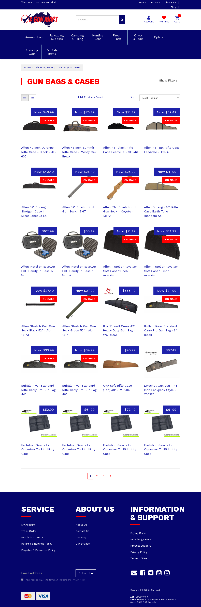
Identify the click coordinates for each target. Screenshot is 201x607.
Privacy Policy (138, 552)
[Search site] (122, 19)
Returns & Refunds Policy (36, 543)
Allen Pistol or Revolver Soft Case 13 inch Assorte (161, 271)
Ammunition (33, 37)
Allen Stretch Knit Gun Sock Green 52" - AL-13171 (79, 330)
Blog (174, 7)
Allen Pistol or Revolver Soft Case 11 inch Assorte (120, 271)
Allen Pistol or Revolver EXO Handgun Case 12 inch (38, 271)
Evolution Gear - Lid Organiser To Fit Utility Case (37, 449)
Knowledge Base (140, 539)
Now (44, 112)
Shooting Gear (31, 52)
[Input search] (97, 19)
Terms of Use (138, 558)
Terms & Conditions (58, 580)
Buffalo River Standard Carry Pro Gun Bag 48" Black (160, 330)
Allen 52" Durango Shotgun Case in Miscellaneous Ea (34, 211)
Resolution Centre (32, 537)
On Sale (156, 2)
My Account (28, 524)
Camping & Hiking (77, 37)
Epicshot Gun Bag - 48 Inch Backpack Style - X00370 (160, 390)
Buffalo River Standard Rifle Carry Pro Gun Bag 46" (79, 390)
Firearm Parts (117, 37)
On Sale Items (52, 52)
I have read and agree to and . (53, 580)
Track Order (28, 531)
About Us (81, 524)
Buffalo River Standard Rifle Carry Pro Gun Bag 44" (38, 390)
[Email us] (134, 572)
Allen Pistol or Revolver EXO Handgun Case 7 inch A (79, 271)
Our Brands (83, 543)
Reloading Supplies (56, 37)
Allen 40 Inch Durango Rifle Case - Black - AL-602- (38, 152)
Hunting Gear (97, 37)
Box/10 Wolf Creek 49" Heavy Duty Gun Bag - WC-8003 (119, 330)
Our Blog (81, 537)
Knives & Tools (137, 37)
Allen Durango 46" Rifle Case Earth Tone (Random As (161, 211)
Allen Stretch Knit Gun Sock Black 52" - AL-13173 (38, 330)
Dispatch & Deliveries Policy (38, 550)
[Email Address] (47, 573)
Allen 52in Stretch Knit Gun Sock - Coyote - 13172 (120, 211)
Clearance (171, 2)
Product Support (140, 545)
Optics (158, 37)
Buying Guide (138, 533)
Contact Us (82, 531)
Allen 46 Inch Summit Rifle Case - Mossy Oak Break (79, 152)
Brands (143, 2)
